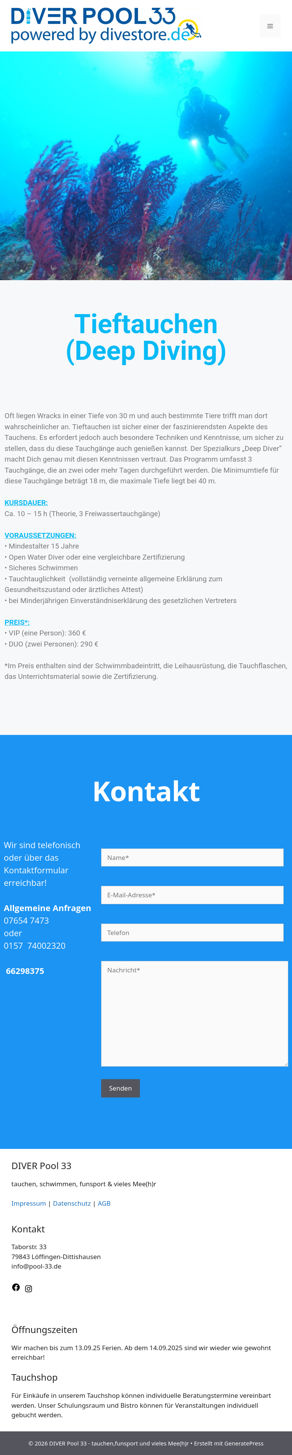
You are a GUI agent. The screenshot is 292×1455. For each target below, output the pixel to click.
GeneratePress (243, 1443)
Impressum (28, 1203)
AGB (104, 1203)
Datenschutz (72, 1203)
